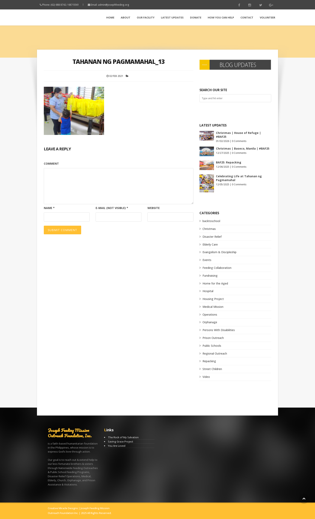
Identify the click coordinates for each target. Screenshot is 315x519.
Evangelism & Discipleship (219, 252)
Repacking (209, 361)
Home (110, 17)
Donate (195, 17)
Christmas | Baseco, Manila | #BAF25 (242, 148)
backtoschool (211, 221)
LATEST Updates (172, 17)
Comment (51, 163)
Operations (209, 314)
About (125, 17)
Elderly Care (210, 244)
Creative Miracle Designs (63, 508)
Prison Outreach (213, 338)
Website (153, 208)
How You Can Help (221, 17)
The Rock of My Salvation (123, 437)
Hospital (207, 291)
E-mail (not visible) (112, 208)
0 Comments (239, 141)
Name (49, 208)
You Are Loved (116, 446)
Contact (246, 17)
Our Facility (145, 17)
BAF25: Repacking (228, 162)
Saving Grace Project (120, 441)
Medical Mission (212, 307)
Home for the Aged (215, 283)
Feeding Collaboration (216, 268)
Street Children (212, 369)
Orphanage (209, 322)
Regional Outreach (214, 353)
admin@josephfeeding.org (113, 4)
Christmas (209, 229)
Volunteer (267, 17)
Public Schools (211, 346)
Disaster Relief (212, 237)
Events (206, 260)
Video (206, 377)
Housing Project (213, 299)
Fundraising (210, 275)
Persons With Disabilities (218, 330)
